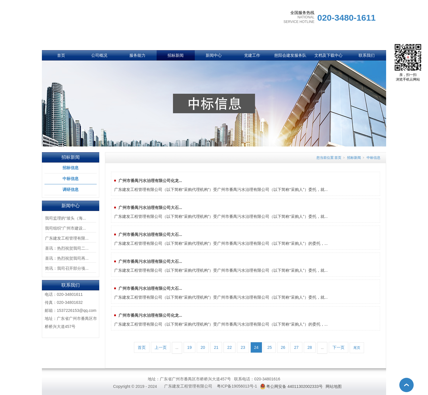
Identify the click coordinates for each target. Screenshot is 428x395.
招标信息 (71, 167)
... (177, 348)
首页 (61, 55)
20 (203, 347)
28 (310, 347)
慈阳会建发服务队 (290, 55)
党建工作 (252, 55)
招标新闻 (176, 55)
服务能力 (137, 55)
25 (269, 347)
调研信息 (71, 189)
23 (243, 347)
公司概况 (99, 55)
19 (189, 347)
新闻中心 (214, 55)
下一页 (338, 347)
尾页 (356, 348)
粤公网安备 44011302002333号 (294, 386)
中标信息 (71, 178)
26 (283, 347)
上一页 (161, 347)
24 (256, 347)
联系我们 (367, 55)
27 (296, 347)
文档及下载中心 (328, 55)
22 (229, 347)
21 (216, 347)
